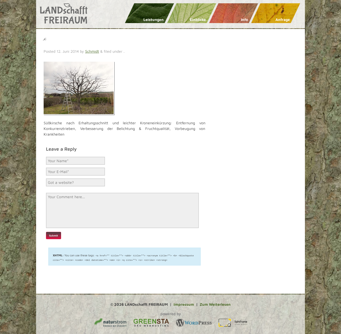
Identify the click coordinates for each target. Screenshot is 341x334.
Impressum (184, 304)
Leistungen (153, 19)
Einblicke (198, 19)
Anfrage (282, 19)
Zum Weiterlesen (215, 304)
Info (244, 19)
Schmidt (92, 51)
